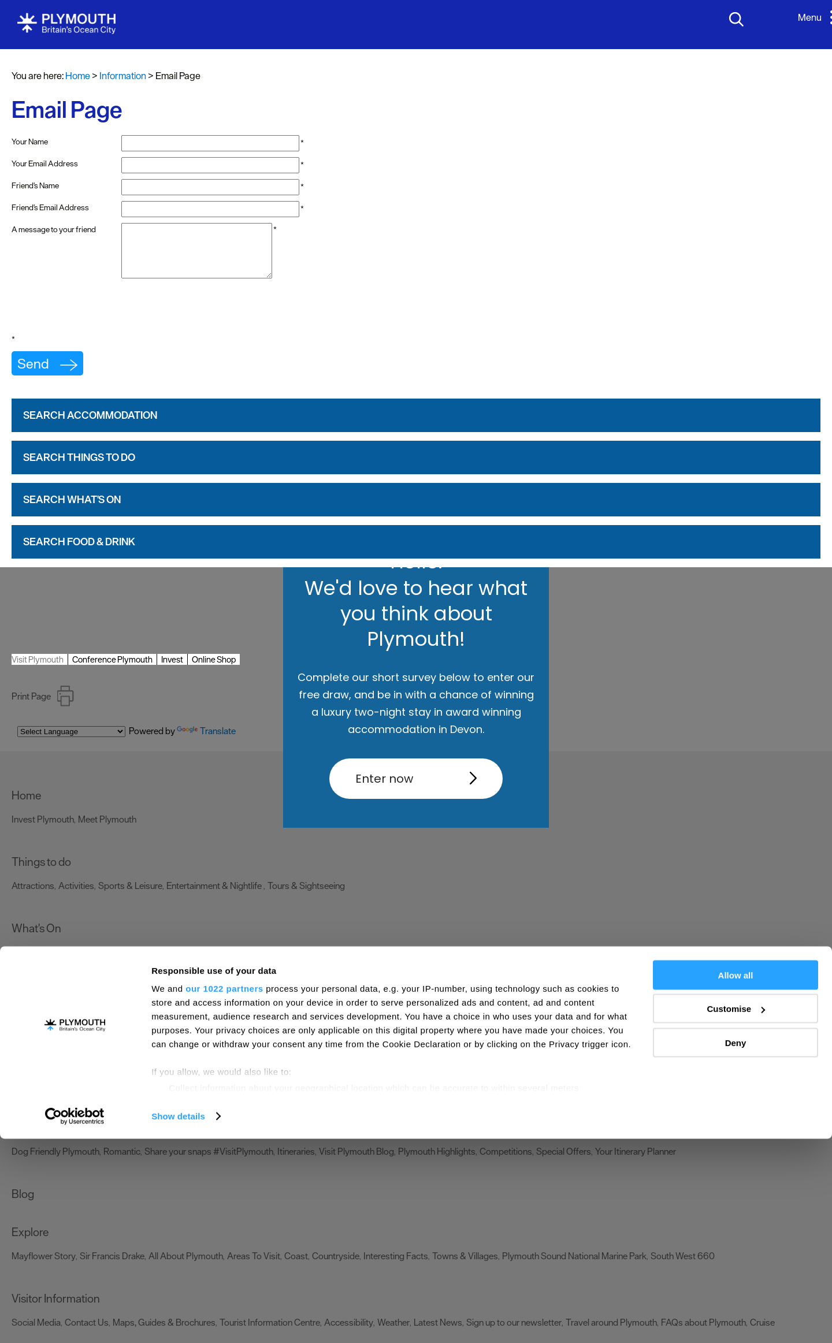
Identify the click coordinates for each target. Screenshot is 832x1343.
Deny (735, 1247)
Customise (736, 1213)
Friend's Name (35, 185)
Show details (178, 1320)
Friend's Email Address (50, 207)
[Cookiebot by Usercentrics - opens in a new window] (74, 1320)
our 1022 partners (224, 1192)
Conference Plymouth (112, 669)
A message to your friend (54, 229)
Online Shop (214, 669)
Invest (172, 669)
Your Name (30, 141)
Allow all (735, 1179)
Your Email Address (45, 163)
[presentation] (99, 320)
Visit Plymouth (38, 669)
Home (77, 75)
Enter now (384, 779)
